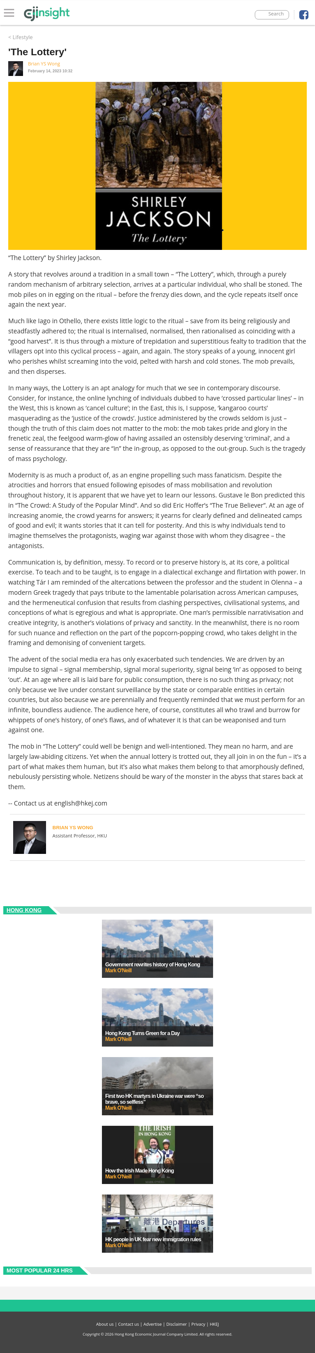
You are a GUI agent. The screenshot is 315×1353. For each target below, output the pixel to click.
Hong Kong (24, 910)
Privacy (198, 1324)
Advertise (152, 1324)
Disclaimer (176, 1324)
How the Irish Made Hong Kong (139, 1170)
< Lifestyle (20, 37)
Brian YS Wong (44, 63)
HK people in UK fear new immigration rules (153, 1239)
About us (104, 1324)
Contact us (128, 1324)
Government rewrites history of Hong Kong (152, 964)
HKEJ (214, 1324)
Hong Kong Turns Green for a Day (142, 1033)
